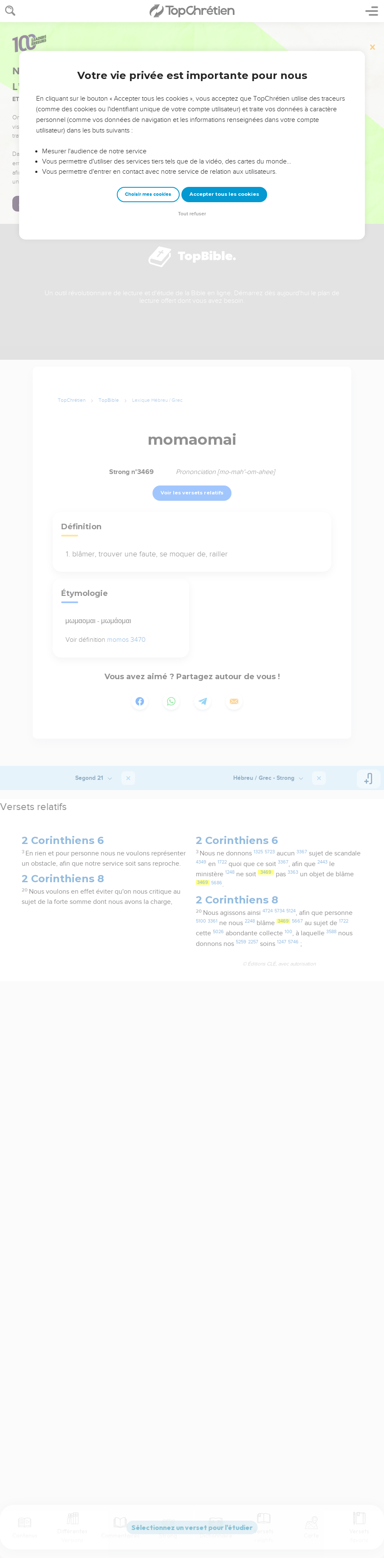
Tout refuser (192, 214)
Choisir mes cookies (148, 194)
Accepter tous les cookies (224, 194)
